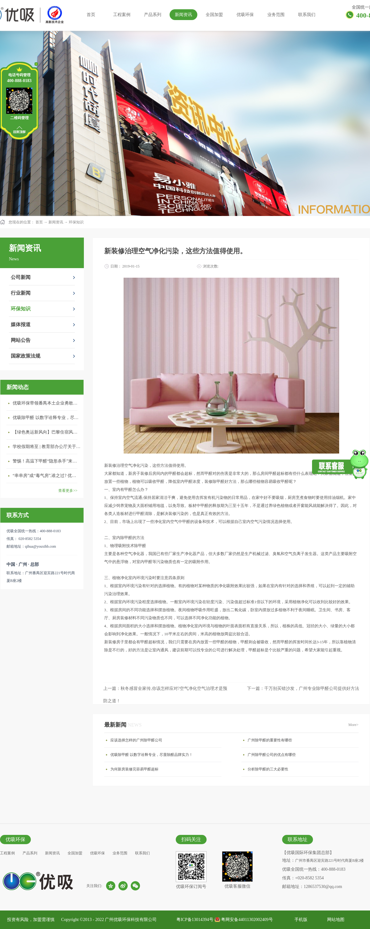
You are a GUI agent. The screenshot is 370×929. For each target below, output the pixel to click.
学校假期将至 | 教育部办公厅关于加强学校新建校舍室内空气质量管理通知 (46, 446)
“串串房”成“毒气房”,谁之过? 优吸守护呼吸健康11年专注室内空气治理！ (46, 475)
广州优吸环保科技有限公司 (131, 919)
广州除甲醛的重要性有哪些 (270, 740)
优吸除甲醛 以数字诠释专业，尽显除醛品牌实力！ (46, 417)
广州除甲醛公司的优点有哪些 (272, 755)
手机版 (299, 919)
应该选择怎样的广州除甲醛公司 (136, 740)
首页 (91, 14)
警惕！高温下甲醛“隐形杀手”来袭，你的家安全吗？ (46, 461)
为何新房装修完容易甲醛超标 (134, 769)
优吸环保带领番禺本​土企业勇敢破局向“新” (46, 403)
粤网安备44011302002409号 (247, 919)
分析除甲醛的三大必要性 (268, 769)
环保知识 (76, 222)
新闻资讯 (55, 222)
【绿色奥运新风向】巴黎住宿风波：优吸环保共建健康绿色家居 (46, 432)
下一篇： (303, 688)
